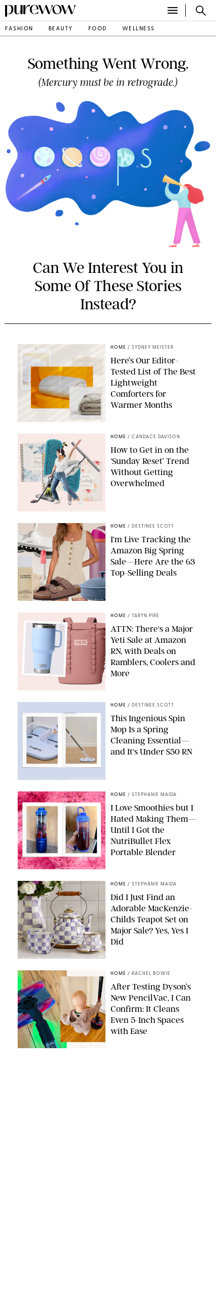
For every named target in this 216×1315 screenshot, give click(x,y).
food (97, 29)
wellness (138, 29)
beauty (60, 29)
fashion (19, 29)
